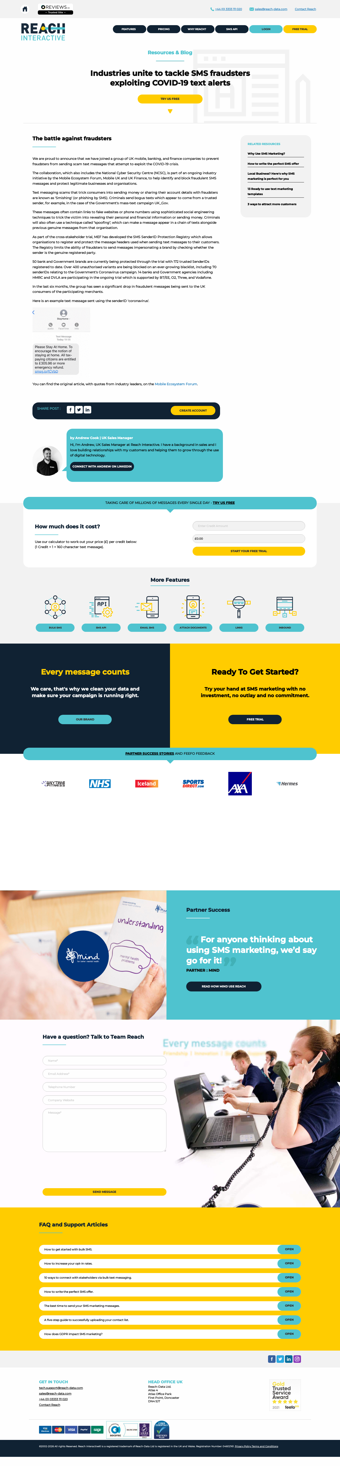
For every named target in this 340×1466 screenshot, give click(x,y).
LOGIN (266, 29)
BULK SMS (55, 627)
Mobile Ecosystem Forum (176, 384)
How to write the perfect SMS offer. (69, 1291)
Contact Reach (49, 1405)
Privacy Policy (243, 1446)
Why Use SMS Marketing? (266, 153)
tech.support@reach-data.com (61, 1388)
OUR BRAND (85, 719)
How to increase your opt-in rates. (68, 1263)
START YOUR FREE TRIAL (249, 551)
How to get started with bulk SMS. (68, 1249)
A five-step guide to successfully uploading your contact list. (86, 1320)
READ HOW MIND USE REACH (224, 986)
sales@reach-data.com (55, 1393)
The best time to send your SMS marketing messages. (82, 1306)
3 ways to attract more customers (272, 204)
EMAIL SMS (147, 627)
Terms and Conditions (265, 1446)
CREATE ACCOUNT (193, 410)
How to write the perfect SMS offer (273, 163)
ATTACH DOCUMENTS (193, 627)
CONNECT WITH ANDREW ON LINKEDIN (102, 466)
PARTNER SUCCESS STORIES (149, 753)
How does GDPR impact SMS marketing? (73, 1334)
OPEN (289, 1249)
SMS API (101, 627)
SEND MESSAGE (104, 1192)
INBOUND (285, 627)
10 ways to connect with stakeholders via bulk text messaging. (88, 1277)
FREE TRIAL (300, 29)
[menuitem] (43, 31)
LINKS (238, 627)
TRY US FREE (170, 99)
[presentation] (78, 1172)
